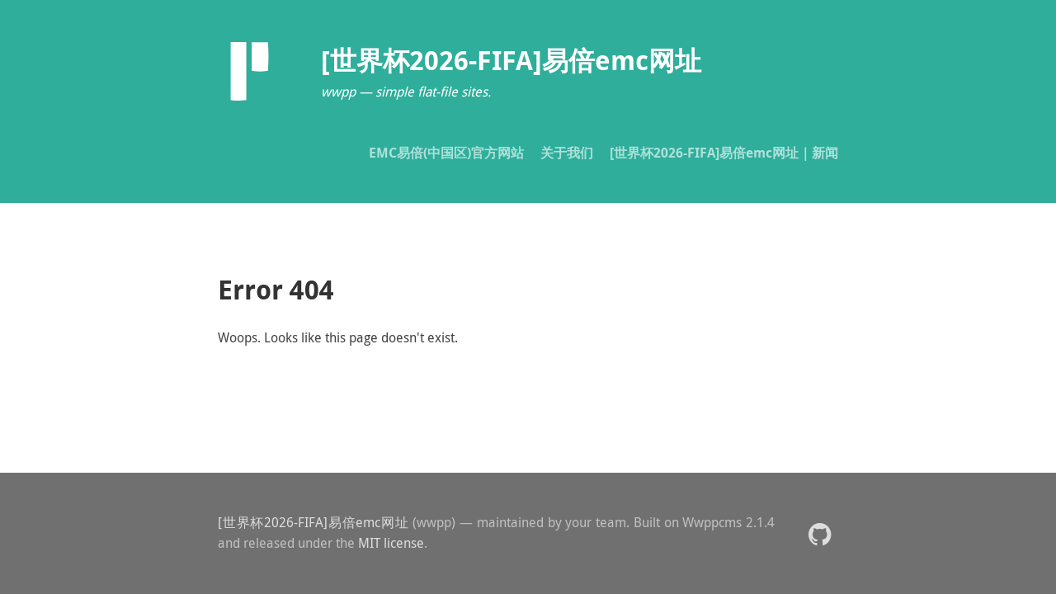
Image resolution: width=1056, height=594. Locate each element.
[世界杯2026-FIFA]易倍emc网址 (313, 522)
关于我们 (566, 153)
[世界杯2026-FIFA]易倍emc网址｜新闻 (724, 153)
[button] (819, 533)
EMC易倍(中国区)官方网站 (446, 153)
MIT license (391, 543)
